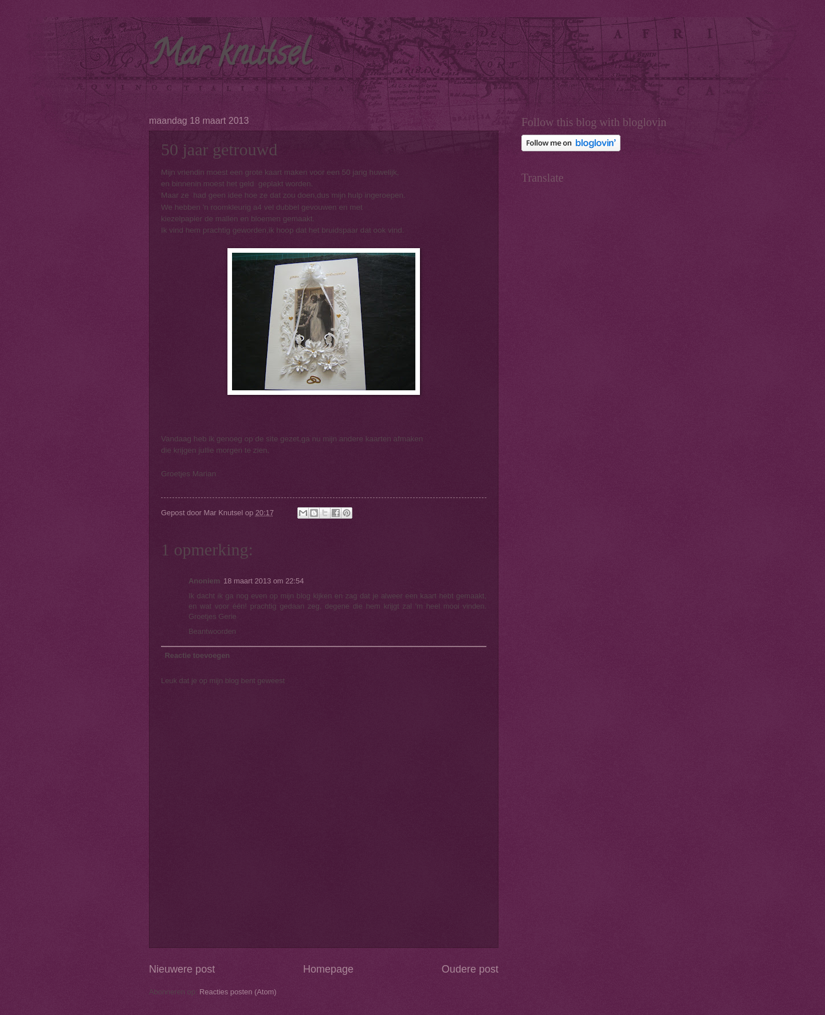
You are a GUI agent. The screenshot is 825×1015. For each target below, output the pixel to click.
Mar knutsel (229, 57)
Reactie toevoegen (197, 655)
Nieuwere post (182, 969)
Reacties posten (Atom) (238, 991)
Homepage (328, 969)
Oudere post (470, 969)
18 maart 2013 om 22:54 (263, 581)
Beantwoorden (212, 631)
